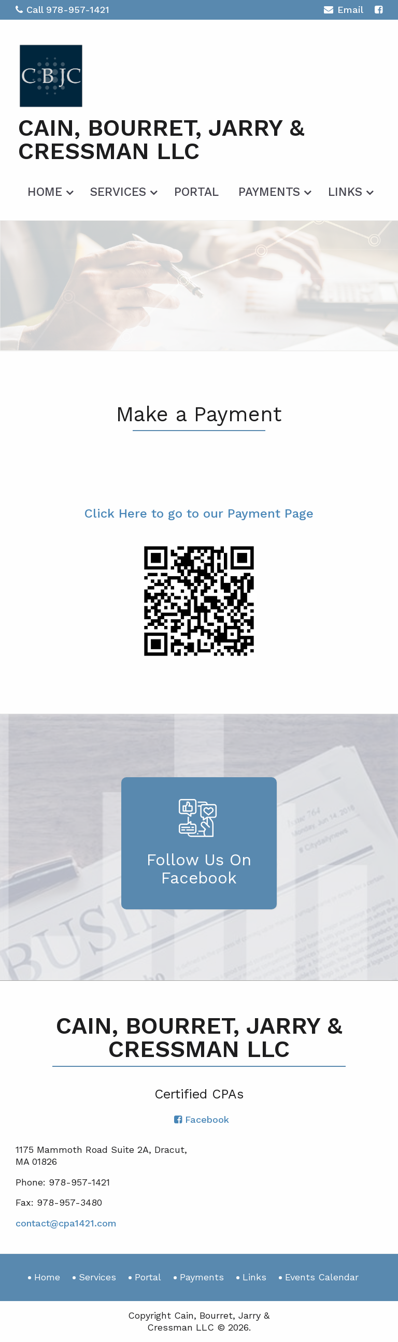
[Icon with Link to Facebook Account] (378, 9)
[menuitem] (49, 190)
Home (44, 192)
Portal (196, 192)
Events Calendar (322, 1277)
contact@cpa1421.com (66, 1223)
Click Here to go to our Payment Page (199, 513)
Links (345, 192)
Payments (269, 192)
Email (343, 11)
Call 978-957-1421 (62, 9)
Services (118, 192)
